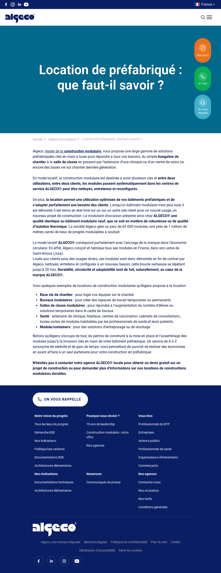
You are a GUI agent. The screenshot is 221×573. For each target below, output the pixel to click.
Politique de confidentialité (129, 542)
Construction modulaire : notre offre (107, 435)
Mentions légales (95, 542)
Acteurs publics (149, 441)
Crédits (175, 542)
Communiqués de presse (103, 482)
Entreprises (146, 432)
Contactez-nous (149, 482)
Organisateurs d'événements (158, 457)
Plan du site (159, 542)
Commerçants (148, 465)
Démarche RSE (44, 432)
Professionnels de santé (155, 449)
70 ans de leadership (100, 424)
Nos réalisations (46, 474)
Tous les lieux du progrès (51, 424)
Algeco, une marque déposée (60, 542)
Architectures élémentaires (52, 465)
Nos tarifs (145, 499)
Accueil (38, 139)
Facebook (6, 4)
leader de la (73, 151)
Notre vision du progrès (51, 416)
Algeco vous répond (62, 139)
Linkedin (19, 4)
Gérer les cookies (130, 550)
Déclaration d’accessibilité (97, 550)
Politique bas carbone (49, 449)
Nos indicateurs (45, 441)
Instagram (12, 4)
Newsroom (94, 474)
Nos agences (95, 445)
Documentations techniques (53, 482)
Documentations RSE (49, 457)
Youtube (26, 4)
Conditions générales (152, 507)
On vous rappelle (62, 399)
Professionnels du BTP (154, 424)
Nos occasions (148, 490)
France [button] (206, 4)
